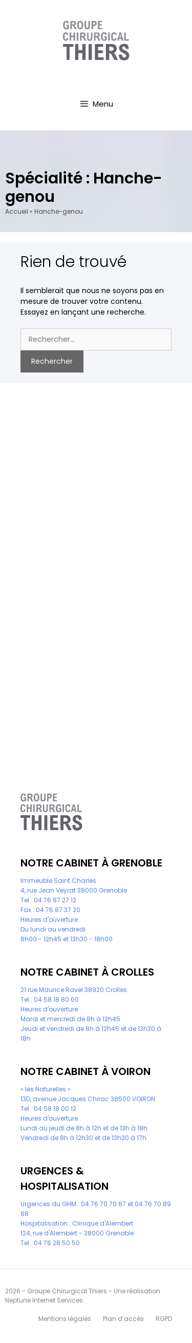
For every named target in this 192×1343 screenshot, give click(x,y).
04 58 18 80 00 (56, 999)
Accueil (16, 211)
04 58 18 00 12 (55, 1108)
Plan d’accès (123, 1318)
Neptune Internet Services (44, 1300)
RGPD (164, 1318)
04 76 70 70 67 (103, 1204)
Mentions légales (64, 1318)
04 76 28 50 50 (57, 1242)
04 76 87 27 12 (55, 900)
